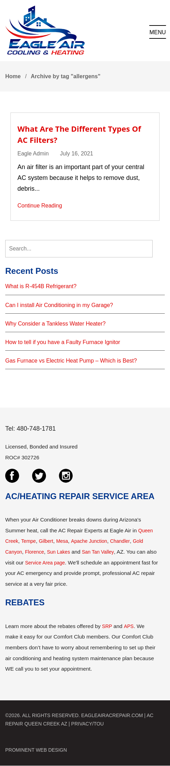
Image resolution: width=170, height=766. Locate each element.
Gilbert (46, 541)
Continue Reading (39, 206)
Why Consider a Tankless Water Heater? (55, 324)
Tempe (28, 541)
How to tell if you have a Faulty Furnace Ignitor (62, 342)
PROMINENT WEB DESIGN (36, 750)
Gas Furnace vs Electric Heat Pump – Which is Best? (71, 361)
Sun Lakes (58, 552)
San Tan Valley (98, 552)
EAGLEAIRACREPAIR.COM (112, 715)
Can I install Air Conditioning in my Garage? (59, 305)
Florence (34, 552)
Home (13, 76)
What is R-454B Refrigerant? (41, 286)
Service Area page (45, 563)
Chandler (120, 541)
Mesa (62, 541)
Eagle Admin (33, 153)
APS (129, 626)
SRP (107, 626)
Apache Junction (89, 541)
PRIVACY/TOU (87, 724)
